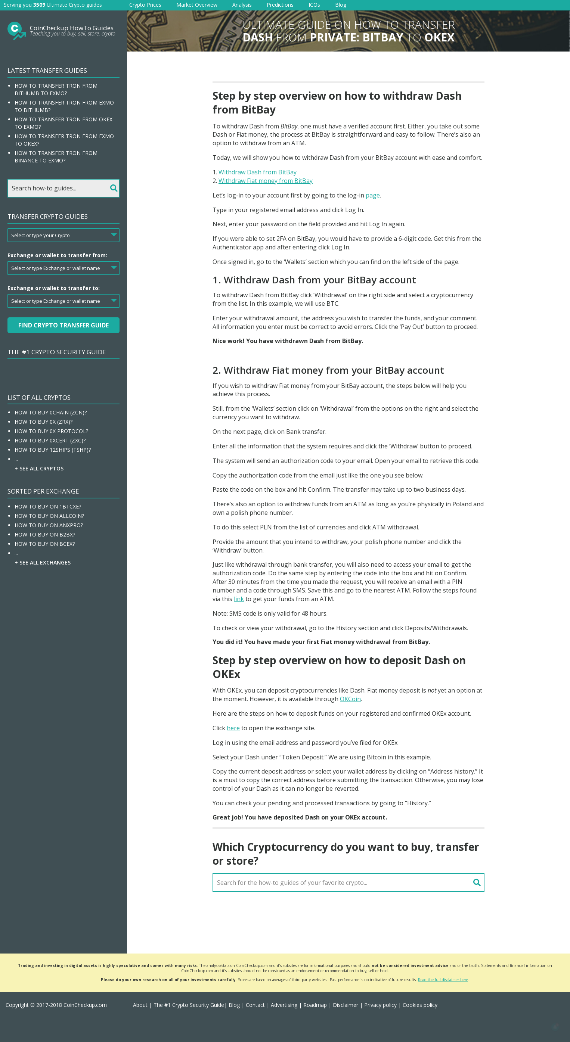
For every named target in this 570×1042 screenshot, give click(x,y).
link (239, 599)
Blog (340, 4)
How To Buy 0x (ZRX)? (43, 421)
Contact (255, 1004)
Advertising (284, 1004)
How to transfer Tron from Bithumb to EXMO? (56, 89)
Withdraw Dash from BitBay (258, 172)
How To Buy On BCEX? (45, 543)
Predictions (280, 4)
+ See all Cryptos (39, 468)
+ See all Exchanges (43, 562)
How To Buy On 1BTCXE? (48, 506)
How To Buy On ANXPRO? (49, 525)
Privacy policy (380, 1004)
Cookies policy (420, 1004)
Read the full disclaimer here (443, 979)
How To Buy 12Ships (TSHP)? (53, 449)
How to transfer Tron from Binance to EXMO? (56, 156)
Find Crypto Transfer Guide (63, 325)
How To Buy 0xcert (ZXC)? (50, 440)
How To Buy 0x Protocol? (51, 431)
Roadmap (315, 1004)
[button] (555, 1027)
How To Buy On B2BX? (45, 534)
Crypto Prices (145, 4)
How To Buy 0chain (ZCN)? (51, 412)
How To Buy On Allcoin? (49, 515)
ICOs (314, 4)
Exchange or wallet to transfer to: (53, 288)
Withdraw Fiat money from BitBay (266, 181)
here (233, 728)
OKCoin (350, 699)
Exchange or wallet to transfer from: (57, 255)
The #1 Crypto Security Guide (56, 352)
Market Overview (196, 4)
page (373, 195)
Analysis (242, 4)
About (140, 1004)
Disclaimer (345, 1004)
